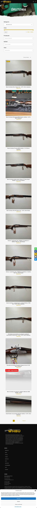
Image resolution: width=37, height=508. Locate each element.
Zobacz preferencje (18, 504)
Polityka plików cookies (18, 506)
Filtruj (6, 32)
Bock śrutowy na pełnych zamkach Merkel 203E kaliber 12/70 (18, 392)
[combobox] (18, 24)
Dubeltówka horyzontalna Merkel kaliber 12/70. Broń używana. (18, 414)
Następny (24, 420)
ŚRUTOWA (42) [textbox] (18, 24)
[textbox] (18, 38)
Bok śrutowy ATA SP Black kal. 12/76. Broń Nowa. (18, 210)
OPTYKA (6, 454)
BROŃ (6, 452)
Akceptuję (18, 498)
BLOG (6, 467)
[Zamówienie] (27, 57)
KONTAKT (6, 469)
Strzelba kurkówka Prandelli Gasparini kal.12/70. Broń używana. (18, 366)
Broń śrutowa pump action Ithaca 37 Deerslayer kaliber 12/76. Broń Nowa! (18, 180)
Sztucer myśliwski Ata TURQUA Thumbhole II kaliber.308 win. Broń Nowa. (18, 241)
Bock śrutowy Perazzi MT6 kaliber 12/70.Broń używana (19, 149)
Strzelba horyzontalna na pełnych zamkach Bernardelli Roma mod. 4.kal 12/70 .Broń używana (18, 335)
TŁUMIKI (6, 456)
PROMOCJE (7, 450)
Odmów (18, 501)
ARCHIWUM (7, 463)
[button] (35, 490)
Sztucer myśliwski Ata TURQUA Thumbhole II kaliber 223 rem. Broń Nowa (18, 272)
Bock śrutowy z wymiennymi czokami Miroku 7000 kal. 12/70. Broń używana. (18, 303)
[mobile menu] (35, 1)
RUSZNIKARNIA (7, 465)
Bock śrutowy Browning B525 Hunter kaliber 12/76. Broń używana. (18, 118)
